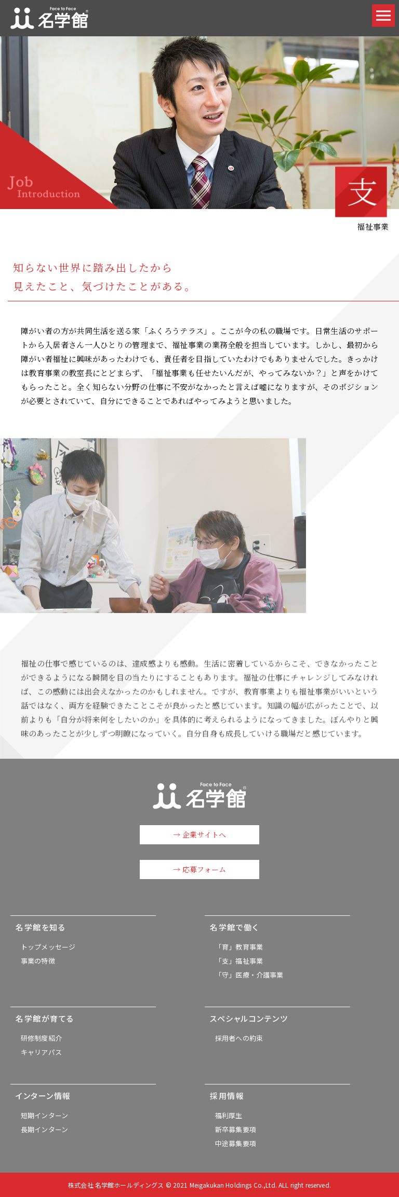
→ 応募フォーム (199, 869)
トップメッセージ (48, 947)
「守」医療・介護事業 (249, 975)
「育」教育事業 (239, 947)
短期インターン (44, 1115)
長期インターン (44, 1129)
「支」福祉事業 (239, 961)
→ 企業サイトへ (199, 834)
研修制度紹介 (41, 1038)
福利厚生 (229, 1115)
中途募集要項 (235, 1143)
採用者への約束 (239, 1038)
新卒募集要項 (235, 1129)
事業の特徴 (38, 961)
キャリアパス (41, 1052)
